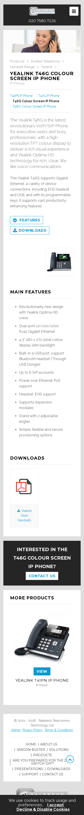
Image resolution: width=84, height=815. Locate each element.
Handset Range (22, 67)
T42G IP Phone (48, 95)
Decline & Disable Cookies (43, 809)
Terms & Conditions (58, 730)
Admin (16, 730)
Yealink (46, 67)
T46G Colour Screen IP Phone (36, 101)
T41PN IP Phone (21, 95)
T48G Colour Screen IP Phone (34, 106)
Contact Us (42, 576)
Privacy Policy (32, 730)
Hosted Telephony (45, 61)
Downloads (29, 230)
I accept (55, 805)
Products (17, 61)
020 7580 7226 (42, 21)
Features (26, 220)
